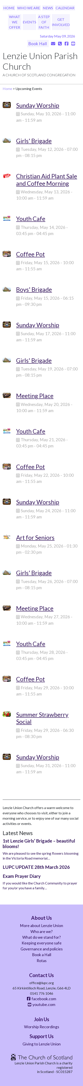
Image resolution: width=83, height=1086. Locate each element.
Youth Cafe (30, 218)
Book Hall (38, 43)
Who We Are (28, 8)
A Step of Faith (44, 22)
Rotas (42, 960)
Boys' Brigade (34, 289)
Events (29, 22)
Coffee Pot (30, 254)
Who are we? (41, 931)
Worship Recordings (41, 1026)
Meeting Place (34, 395)
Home (9, 8)
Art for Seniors (35, 537)
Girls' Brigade (34, 140)
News (48, 8)
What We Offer (14, 22)
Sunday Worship (37, 105)
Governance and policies (42, 949)
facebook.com (41, 998)
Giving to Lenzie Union (42, 1044)
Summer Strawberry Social (42, 718)
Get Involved (61, 22)
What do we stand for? (41, 937)
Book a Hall (41, 954)
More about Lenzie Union (41, 925)
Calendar (65, 8)
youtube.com (41, 1004)
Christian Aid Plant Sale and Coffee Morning (46, 179)
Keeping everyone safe (42, 943)
